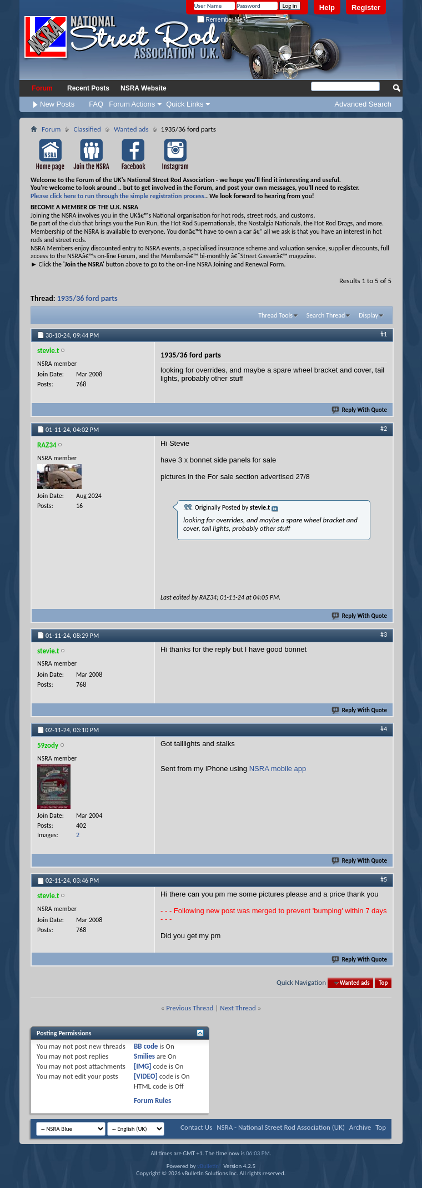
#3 (383, 634)
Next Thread (238, 1008)
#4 (383, 729)
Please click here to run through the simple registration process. (118, 196)
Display (368, 315)
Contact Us (196, 1127)
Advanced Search (362, 104)
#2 (383, 428)
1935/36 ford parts (87, 298)
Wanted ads (131, 129)
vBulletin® (209, 1166)
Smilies (144, 1056)
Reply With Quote (360, 410)
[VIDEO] (146, 1076)
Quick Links (184, 104)
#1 (383, 334)
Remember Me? (221, 20)
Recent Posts (88, 88)
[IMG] (143, 1066)
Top (383, 982)
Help (327, 7)
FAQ (96, 104)
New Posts (57, 104)
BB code (146, 1046)
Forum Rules (152, 1100)
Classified (87, 129)
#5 (383, 879)
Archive (360, 1127)
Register (365, 7)
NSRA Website (143, 88)
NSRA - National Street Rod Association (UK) (281, 1127)
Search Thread (326, 315)
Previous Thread (189, 1008)
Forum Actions (132, 104)
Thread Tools (275, 315)
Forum (42, 88)
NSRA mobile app (278, 768)
